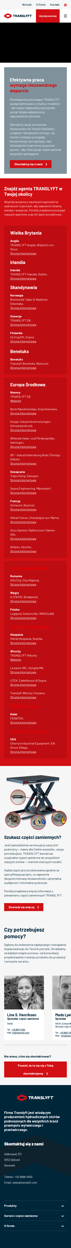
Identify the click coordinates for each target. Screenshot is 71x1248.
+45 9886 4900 (23, 1176)
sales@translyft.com (24, 1182)
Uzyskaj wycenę (48, 15)
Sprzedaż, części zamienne (23, 1018)
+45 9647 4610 (18, 1029)
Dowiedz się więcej (21, 907)
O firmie (41, 4)
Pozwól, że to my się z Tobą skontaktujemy (35, 1069)
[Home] (18, 16)
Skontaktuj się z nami (28, 164)
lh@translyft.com (20, 1032)
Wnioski (27, 4)
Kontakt (54, 4)
